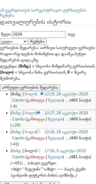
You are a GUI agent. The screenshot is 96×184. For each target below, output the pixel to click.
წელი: (5, 28)
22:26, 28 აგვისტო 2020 (56, 89)
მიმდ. (16, 78)
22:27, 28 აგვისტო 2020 (56, 78)
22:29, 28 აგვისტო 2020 (56, 68)
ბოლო (26, 68)
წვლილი (34, 73)
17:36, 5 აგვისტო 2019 (55, 99)
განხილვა (19, 73)
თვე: (61, 28)
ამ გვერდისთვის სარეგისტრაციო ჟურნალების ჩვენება (41, 10)
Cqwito (81, 68)
